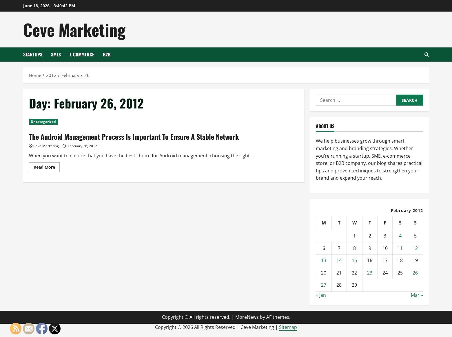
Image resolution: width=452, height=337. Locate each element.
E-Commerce (82, 54)
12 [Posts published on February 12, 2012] (415, 248)
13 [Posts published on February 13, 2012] (323, 260)
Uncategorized (43, 121)
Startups (32, 54)
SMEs (56, 54)
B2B (106, 54)
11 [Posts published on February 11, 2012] (400, 248)
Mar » (417, 295)
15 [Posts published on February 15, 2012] (354, 260)
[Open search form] (426, 54)
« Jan (321, 295)
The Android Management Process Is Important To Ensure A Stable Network (134, 136)
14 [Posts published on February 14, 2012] (339, 260)
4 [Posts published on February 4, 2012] (400, 236)
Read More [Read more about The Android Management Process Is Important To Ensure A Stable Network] (47, 168)
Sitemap (288, 327)
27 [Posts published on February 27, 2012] (323, 285)
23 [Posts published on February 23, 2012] (369, 273)
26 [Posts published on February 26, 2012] (415, 273)
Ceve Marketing (74, 29)
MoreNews (247, 317)
